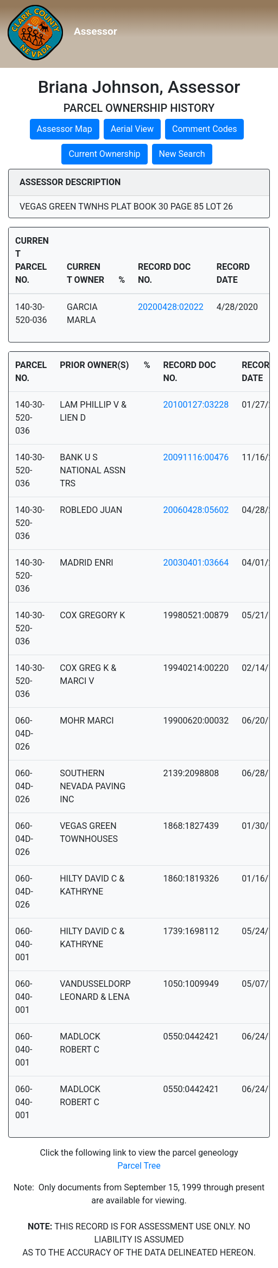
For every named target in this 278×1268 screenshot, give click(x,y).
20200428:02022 (171, 307)
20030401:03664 (196, 562)
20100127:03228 (196, 405)
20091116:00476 (196, 457)
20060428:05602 (196, 510)
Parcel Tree (139, 1166)
